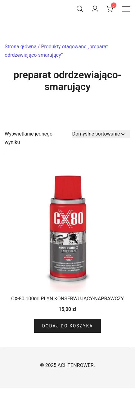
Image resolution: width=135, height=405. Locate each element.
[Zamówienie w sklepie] (101, 134)
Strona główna (21, 47)
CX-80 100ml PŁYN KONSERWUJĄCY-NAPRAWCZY (67, 299)
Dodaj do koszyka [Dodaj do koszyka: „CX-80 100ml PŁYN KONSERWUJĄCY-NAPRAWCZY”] (67, 325)
